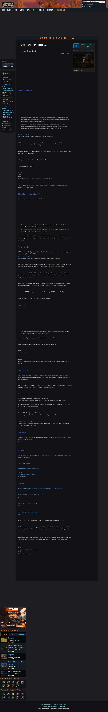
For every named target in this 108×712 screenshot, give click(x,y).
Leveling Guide (61, 10)
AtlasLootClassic (14, 671)
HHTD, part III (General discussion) (27, 512)
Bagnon (11, 655)
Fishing (22, 697)
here (19, 441)
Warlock (22, 682)
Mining (8, 697)
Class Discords (7, 88)
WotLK (22, 10)
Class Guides (7, 82)
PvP (81, 70)
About (42, 704)
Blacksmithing (8, 694)
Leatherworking (22, 694)
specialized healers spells (24, 256)
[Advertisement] (7, 160)
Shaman (13, 686)
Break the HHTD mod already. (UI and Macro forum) (31, 495)
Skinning (13, 697)
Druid (8, 682)
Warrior (17, 682)
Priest (13, 682)
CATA (4, 634)
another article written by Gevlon (26, 474)
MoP (34, 10)
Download (85, 44)
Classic (9, 10)
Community (50, 10)
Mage (8, 686)
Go (12, 66)
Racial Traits (7, 114)
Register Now (92, 6)
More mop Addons (89, 50)
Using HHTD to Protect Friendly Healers (28, 468)
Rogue (3, 686)
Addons (5, 77)
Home (3, 10)
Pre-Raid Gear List (8, 112)
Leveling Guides (8, 79)
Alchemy (3, 694)
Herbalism (3, 697)
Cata (28, 10)
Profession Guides (6, 85)
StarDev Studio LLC (54, 706)
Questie (11, 638)
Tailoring (17, 697)
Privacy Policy (48, 704)
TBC (16, 10)
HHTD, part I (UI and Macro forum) (27, 503)
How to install (76, 50)
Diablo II (41, 10)
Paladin (3, 682)
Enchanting (13, 694)
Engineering (17, 694)
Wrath (21, 634)
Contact (65, 704)
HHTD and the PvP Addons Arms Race (28, 463)
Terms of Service (58, 704)
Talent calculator (8, 90)
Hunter (17, 686)
